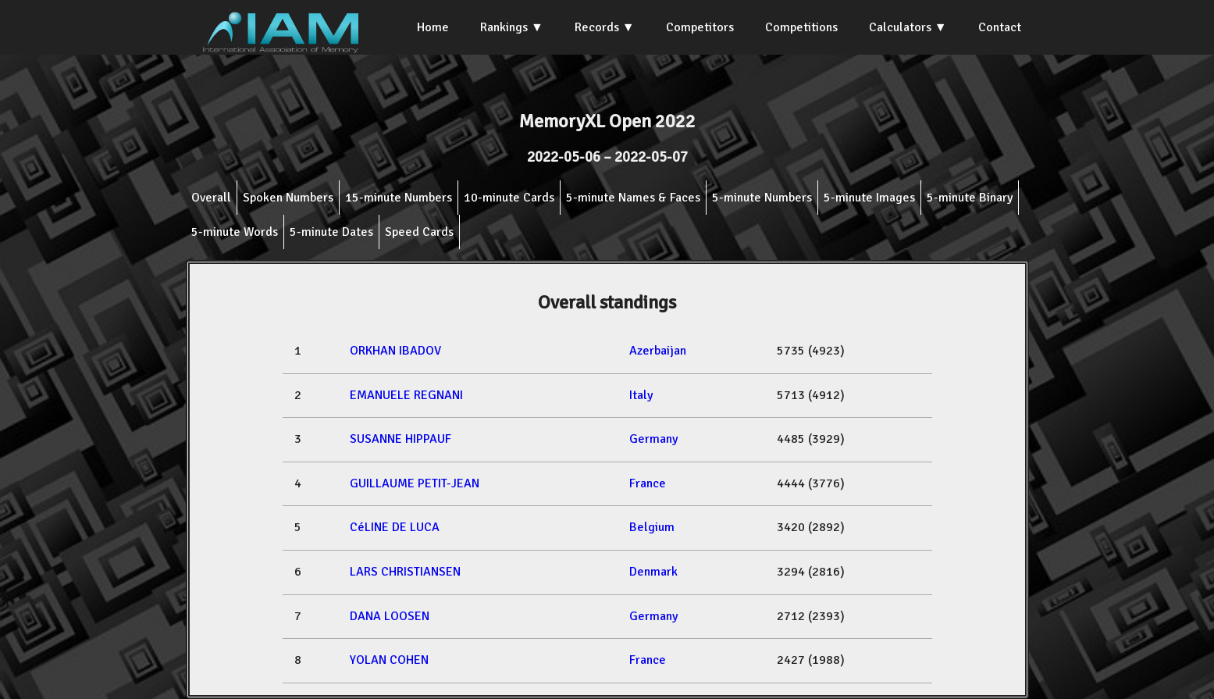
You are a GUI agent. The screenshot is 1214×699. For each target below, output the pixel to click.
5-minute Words (234, 232)
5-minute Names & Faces (633, 197)
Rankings (504, 27)
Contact (999, 27)
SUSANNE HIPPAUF (400, 439)
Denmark (653, 572)
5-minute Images (869, 197)
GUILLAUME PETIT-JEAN (414, 483)
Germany (653, 439)
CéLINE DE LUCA (395, 527)
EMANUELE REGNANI (406, 395)
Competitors (700, 27)
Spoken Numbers (288, 197)
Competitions (801, 27)
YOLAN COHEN (389, 660)
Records (597, 27)
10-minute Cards (509, 197)
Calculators (900, 27)
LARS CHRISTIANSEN (405, 572)
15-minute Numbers (398, 197)
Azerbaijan (657, 350)
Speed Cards (419, 232)
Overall (211, 197)
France (647, 483)
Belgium (652, 527)
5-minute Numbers (762, 197)
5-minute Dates (331, 232)
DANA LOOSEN (389, 616)
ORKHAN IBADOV (395, 350)
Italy (641, 395)
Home (433, 27)
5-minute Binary (970, 197)
